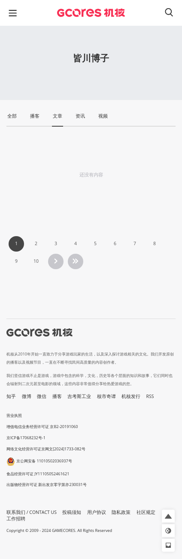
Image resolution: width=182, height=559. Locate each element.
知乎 (11, 396)
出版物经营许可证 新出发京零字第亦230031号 (46, 484)
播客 (57, 396)
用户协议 (96, 512)
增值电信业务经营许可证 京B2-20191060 (42, 426)
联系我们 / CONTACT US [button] (31, 512)
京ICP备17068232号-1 (26, 438)
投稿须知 (71, 512)
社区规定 (145, 512)
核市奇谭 (106, 396)
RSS (150, 396)
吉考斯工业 (79, 396)
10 (36, 261)
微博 (26, 396)
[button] (168, 516)
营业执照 (14, 415)
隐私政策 (121, 512)
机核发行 (130, 396)
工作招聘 (15, 519)
